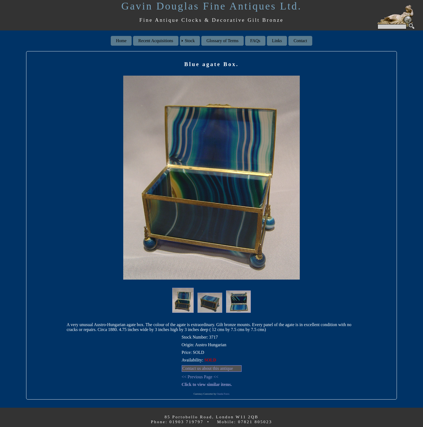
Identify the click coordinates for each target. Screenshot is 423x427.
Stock (190, 40)
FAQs (255, 40)
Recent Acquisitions (155, 40)
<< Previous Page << (200, 377)
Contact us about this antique (208, 368)
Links (277, 40)
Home (121, 40)
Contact (300, 40)
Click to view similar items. (207, 384)
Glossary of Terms (222, 40)
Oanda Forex (223, 393)
